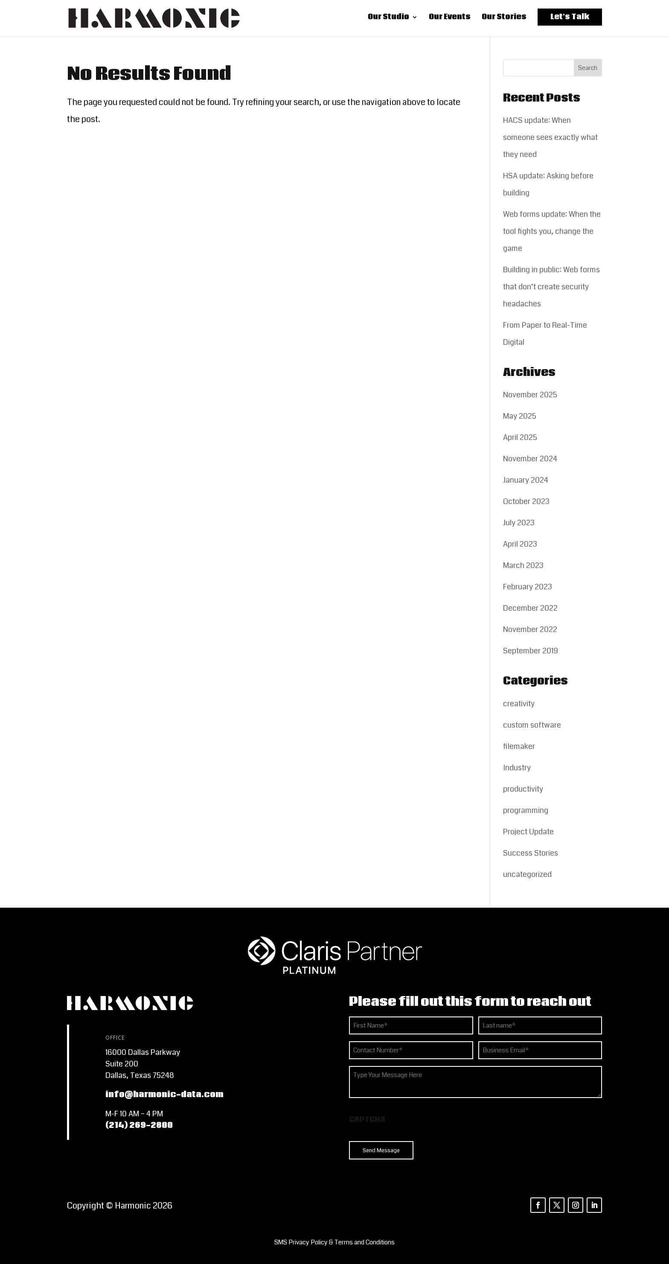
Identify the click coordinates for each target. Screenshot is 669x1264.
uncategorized (527, 874)
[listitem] (334, 1242)
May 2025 (519, 416)
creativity (519, 703)
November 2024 (530, 458)
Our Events (450, 19)
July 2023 (519, 522)
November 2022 (530, 629)
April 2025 (520, 437)
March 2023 (523, 565)
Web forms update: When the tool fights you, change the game (552, 231)
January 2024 (525, 480)
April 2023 (520, 544)
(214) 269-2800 (139, 1125)
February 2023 (527, 586)
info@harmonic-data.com (164, 1094)
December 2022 (530, 608)
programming (525, 810)
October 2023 (526, 501)
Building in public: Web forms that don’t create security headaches (551, 286)
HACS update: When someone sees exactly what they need (550, 137)
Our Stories (504, 19)
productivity (523, 789)
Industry (517, 767)
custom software (532, 725)
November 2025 (530, 394)
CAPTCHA (367, 1119)
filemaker (519, 746)
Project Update (528, 831)
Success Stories (530, 853)
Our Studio (388, 19)
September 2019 (530, 650)
